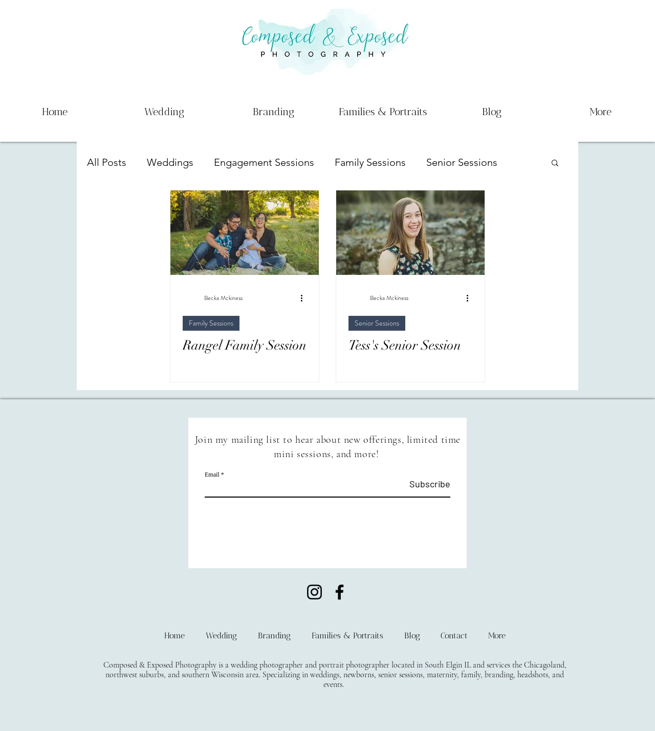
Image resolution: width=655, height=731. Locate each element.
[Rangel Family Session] (244, 232)
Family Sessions (370, 162)
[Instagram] (314, 592)
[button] (555, 163)
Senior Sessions (461, 162)
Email (212, 474)
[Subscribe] (424, 484)
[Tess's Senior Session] (410, 232)
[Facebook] (340, 592)
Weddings (170, 162)
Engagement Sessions (264, 162)
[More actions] (305, 298)
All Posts (106, 162)
